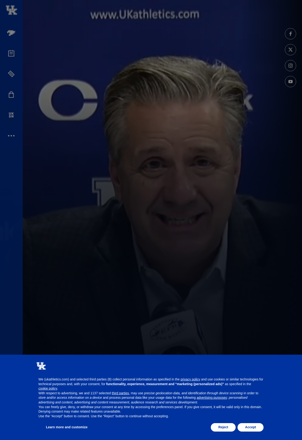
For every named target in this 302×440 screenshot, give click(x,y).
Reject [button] (223, 427)
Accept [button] (250, 427)
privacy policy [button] (190, 379)
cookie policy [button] (47, 388)
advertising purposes (212, 397)
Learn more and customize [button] (66, 427)
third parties (120, 393)
